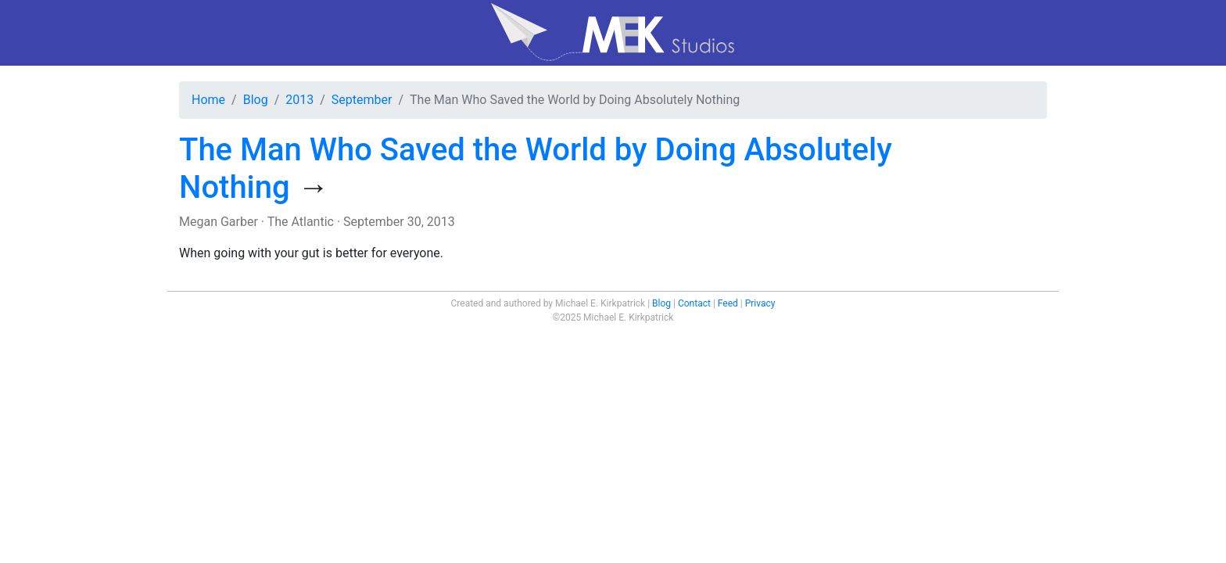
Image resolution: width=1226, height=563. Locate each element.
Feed (728, 303)
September (362, 99)
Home (208, 99)
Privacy (760, 303)
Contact (694, 303)
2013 (299, 99)
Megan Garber (218, 221)
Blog (255, 99)
